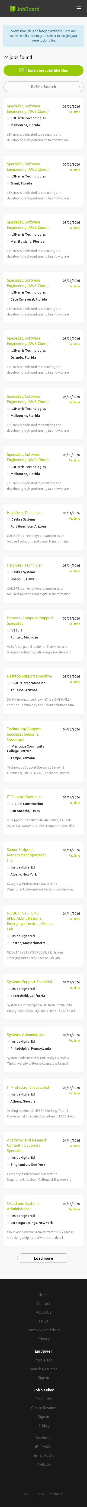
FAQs (43, 1321)
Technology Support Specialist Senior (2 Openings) (24, 734)
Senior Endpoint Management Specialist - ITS (27, 854)
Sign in (43, 1378)
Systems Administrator (26, 1034)
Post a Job (43, 1360)
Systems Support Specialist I (30, 982)
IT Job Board (54, 1494)
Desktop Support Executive (29, 676)
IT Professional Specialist (28, 1087)
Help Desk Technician (24, 513)
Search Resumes (43, 1369)
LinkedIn (47, 1455)
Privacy (44, 1339)
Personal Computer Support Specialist (30, 620)
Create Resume (43, 1408)
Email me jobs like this (47, 70)
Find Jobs (43, 1399)
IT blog (43, 1425)
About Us (44, 1312)
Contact (43, 1303)
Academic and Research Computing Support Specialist (27, 1145)
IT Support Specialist (24, 797)
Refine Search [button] (43, 87)
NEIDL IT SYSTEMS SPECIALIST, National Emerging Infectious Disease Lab (30, 921)
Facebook (43, 1438)
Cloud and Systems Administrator (23, 1206)
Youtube (44, 1464)
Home (43, 1295)
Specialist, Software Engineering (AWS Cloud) (28, 108)
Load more (43, 1258)
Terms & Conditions (43, 1330)
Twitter (47, 1446)
